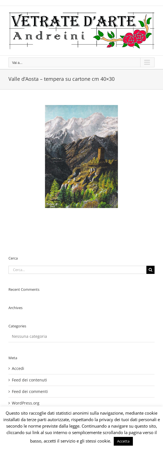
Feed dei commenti (30, 391)
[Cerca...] (77, 270)
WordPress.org (25, 403)
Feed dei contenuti (29, 380)
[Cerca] (150, 270)
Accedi (18, 368)
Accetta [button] (123, 441)
